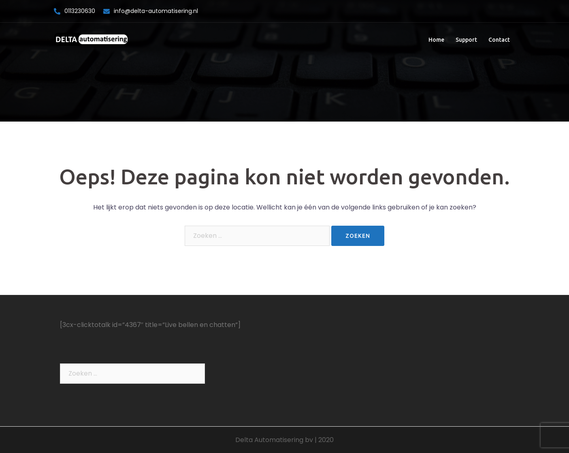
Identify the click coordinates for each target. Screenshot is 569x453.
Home (436, 39)
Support (466, 39)
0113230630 (79, 11)
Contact (499, 39)
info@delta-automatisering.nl (156, 11)
